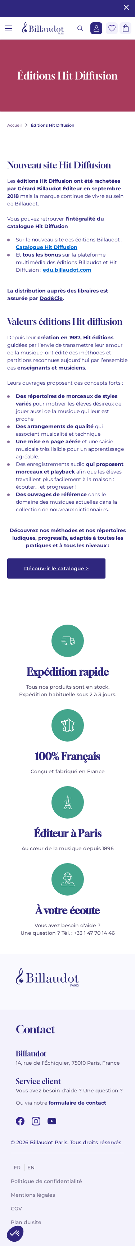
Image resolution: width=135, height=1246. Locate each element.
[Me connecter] (96, 28)
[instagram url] (36, 1121)
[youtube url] (52, 1121)
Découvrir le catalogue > (56, 568)
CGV (16, 1208)
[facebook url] (20, 1121)
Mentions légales (33, 1195)
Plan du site (26, 1222)
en (31, 1167)
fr (17, 1167)
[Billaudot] (43, 28)
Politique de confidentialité (46, 1181)
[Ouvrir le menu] (8, 28)
